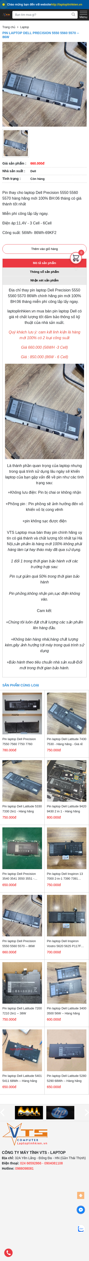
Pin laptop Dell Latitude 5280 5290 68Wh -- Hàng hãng (66, 1078)
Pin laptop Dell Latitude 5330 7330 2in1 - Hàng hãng (22, 808)
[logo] (25, 1134)
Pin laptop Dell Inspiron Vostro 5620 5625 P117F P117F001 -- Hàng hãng (64, 943)
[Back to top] (81, 1195)
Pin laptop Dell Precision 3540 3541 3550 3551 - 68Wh (19, 876)
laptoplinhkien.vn (21, 311)
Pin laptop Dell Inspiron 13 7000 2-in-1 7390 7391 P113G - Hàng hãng (65, 876)
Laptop (24, 27)
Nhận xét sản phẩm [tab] (44, 280)
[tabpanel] (44, 481)
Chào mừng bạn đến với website (42, 4)
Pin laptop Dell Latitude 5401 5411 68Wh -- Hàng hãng (22, 1078)
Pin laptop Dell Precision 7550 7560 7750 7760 (19, 741)
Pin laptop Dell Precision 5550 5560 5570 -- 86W (19, 943)
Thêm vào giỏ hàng (44, 249)
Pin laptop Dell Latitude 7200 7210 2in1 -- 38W (22, 1011)
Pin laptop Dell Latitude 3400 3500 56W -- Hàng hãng (66, 1011)
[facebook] (80, 1209)
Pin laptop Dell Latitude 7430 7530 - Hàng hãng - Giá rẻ (66, 741)
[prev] (2, 1112)
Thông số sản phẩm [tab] (44, 272)
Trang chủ (8, 27)
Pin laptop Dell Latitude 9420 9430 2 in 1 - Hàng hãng (66, 808)
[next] (87, 1112)
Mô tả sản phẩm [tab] (44, 263)
